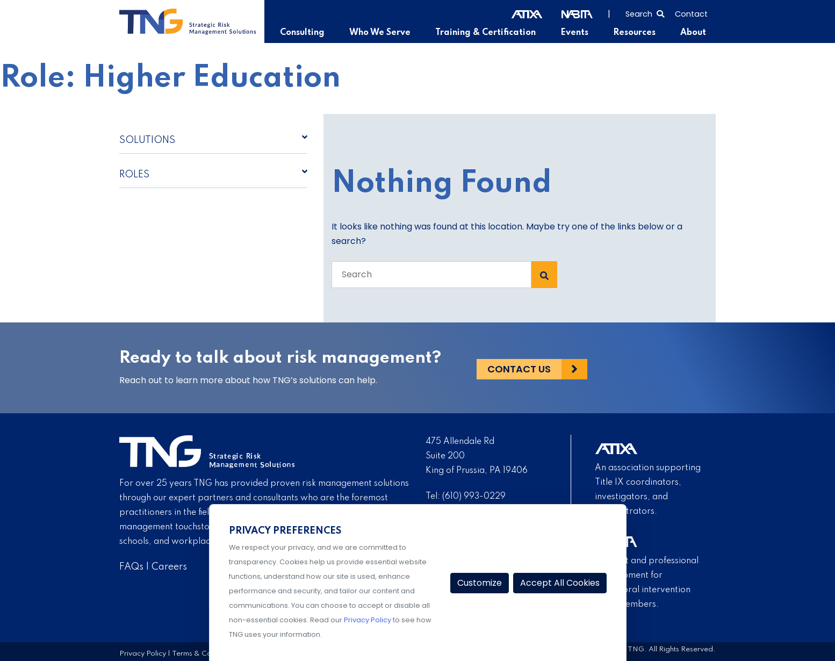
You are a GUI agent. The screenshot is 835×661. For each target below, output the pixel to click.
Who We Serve (383, 32)
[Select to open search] (645, 12)
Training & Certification (487, 32)
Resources (635, 32)
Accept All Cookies (560, 583)
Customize (479, 583)
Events (575, 32)
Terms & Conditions (204, 653)
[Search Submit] (544, 274)
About (693, 32)
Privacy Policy (142, 653)
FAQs (131, 567)
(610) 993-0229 (474, 496)
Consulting (306, 32)
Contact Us (519, 368)
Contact (691, 14)
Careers (169, 567)
